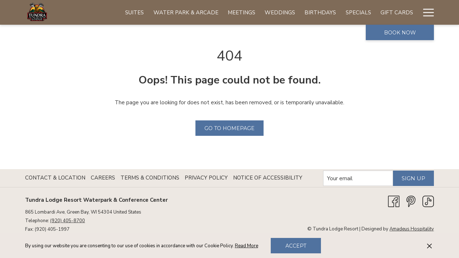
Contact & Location (55, 177)
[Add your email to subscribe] (358, 178)
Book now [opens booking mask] (400, 32)
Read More (246, 246)
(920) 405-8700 (67, 221)
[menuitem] (134, 12)
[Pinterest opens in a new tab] (411, 201)
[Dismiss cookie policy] (429, 245)
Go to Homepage (229, 128)
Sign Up (413, 178)
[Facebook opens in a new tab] (393, 201)
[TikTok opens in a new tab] (428, 201)
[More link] (426, 12)
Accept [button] (295, 246)
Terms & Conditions (149, 177)
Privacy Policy (206, 177)
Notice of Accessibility (267, 177)
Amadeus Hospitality (411, 229)
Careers (103, 177)
